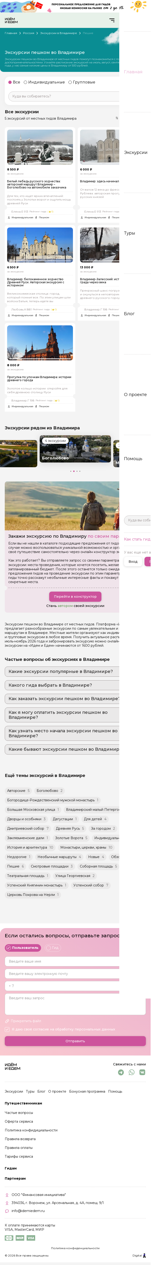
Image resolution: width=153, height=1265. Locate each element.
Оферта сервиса (19, 1121)
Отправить (75, 1041)
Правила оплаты (19, 1148)
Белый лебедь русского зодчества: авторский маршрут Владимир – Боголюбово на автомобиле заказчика (36, 187)
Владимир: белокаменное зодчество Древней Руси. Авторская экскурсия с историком (35, 288)
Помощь (115, 1091)
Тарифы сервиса (19, 1156)
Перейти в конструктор (75, 606)
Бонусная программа (87, 1091)
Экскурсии (14, 1091)
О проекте (57, 1091)
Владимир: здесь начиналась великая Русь (112, 184)
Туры (30, 1091)
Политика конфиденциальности (75, 1248)
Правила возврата (20, 1139)
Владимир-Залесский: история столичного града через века (112, 287)
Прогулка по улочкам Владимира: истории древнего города (39, 387)
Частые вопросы (19, 1113)
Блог (41, 1091)
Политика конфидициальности (31, 1130)
